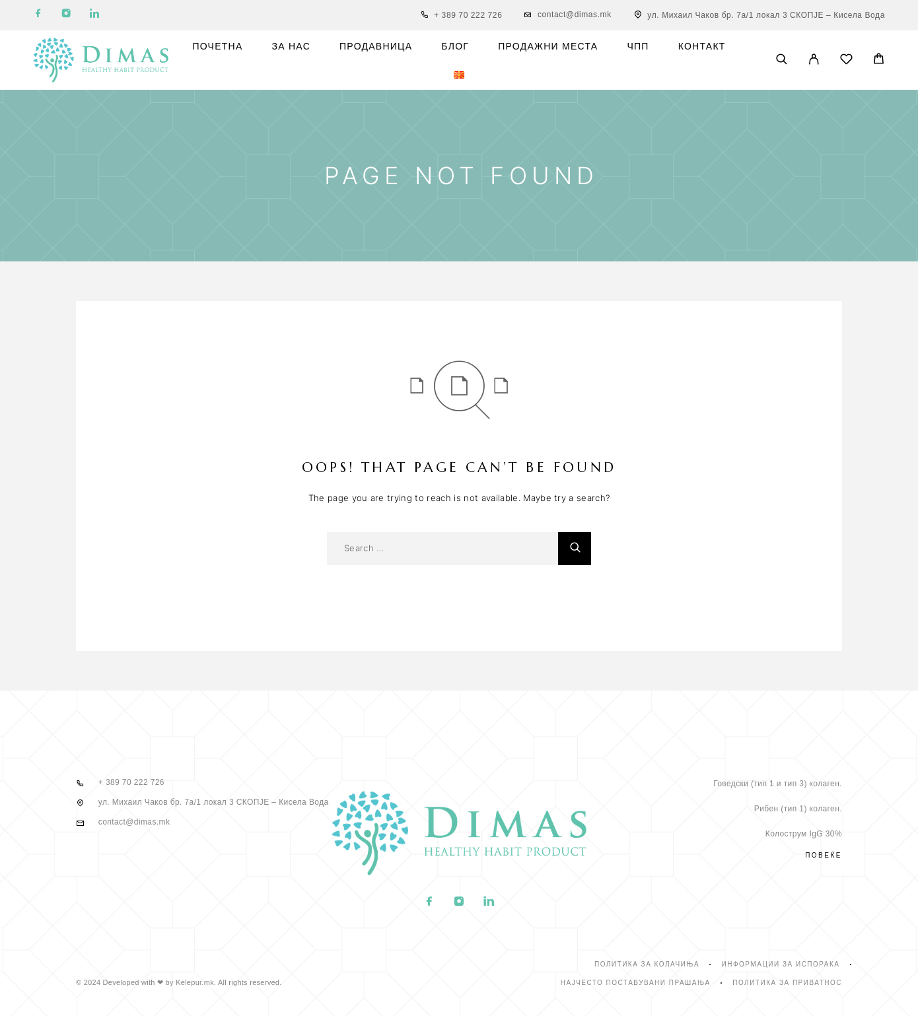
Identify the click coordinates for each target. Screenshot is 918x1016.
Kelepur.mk (195, 982)
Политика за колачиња (646, 964)
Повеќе (823, 855)
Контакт (702, 46)
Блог (455, 46)
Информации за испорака (781, 964)
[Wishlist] (846, 61)
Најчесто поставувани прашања (636, 982)
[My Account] (814, 60)
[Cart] (879, 60)
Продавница (375, 46)
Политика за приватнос (787, 982)
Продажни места (548, 46)
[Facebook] (38, 15)
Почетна (217, 46)
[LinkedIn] (94, 15)
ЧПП (638, 46)
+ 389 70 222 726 (468, 15)
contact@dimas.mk (575, 14)
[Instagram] (66, 15)
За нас (291, 46)
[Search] (781, 60)
